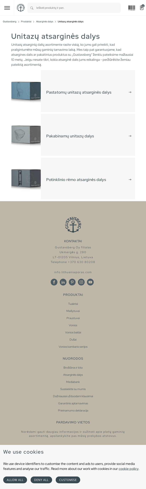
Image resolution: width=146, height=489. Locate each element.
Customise (68, 480)
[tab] (73, 91)
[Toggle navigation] (7, 8)
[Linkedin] (63, 282)
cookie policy (129, 468)
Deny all (41, 480)
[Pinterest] (72, 282)
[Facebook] (54, 282)
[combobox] (78, 8)
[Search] (31, 8)
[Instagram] (81, 282)
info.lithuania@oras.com (73, 272)
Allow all (15, 480)
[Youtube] (90, 282)
